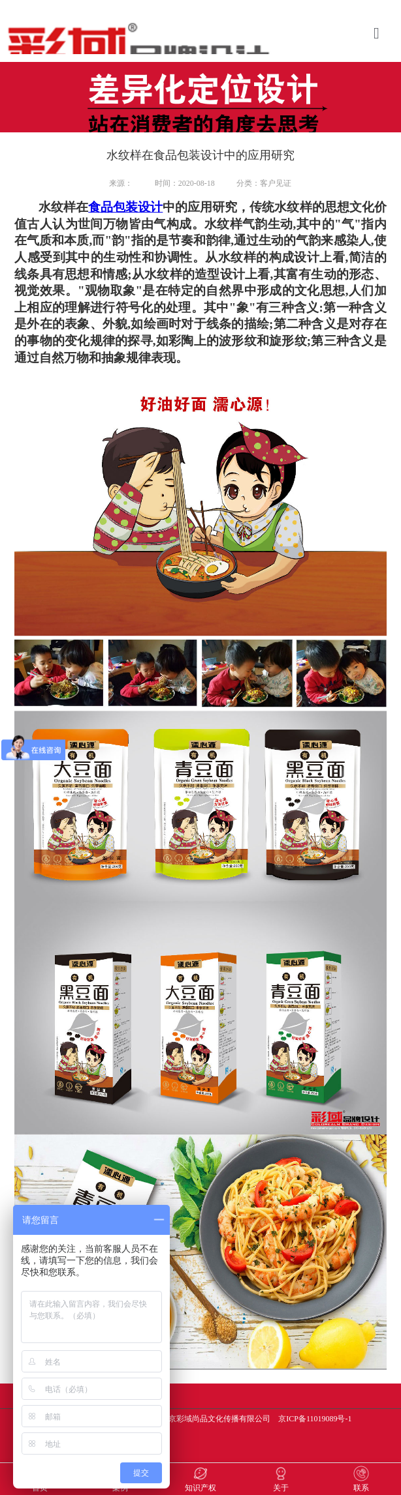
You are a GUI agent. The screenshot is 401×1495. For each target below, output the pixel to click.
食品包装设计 (125, 207)
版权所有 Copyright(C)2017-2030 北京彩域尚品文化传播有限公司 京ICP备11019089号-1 (201, 1418)
